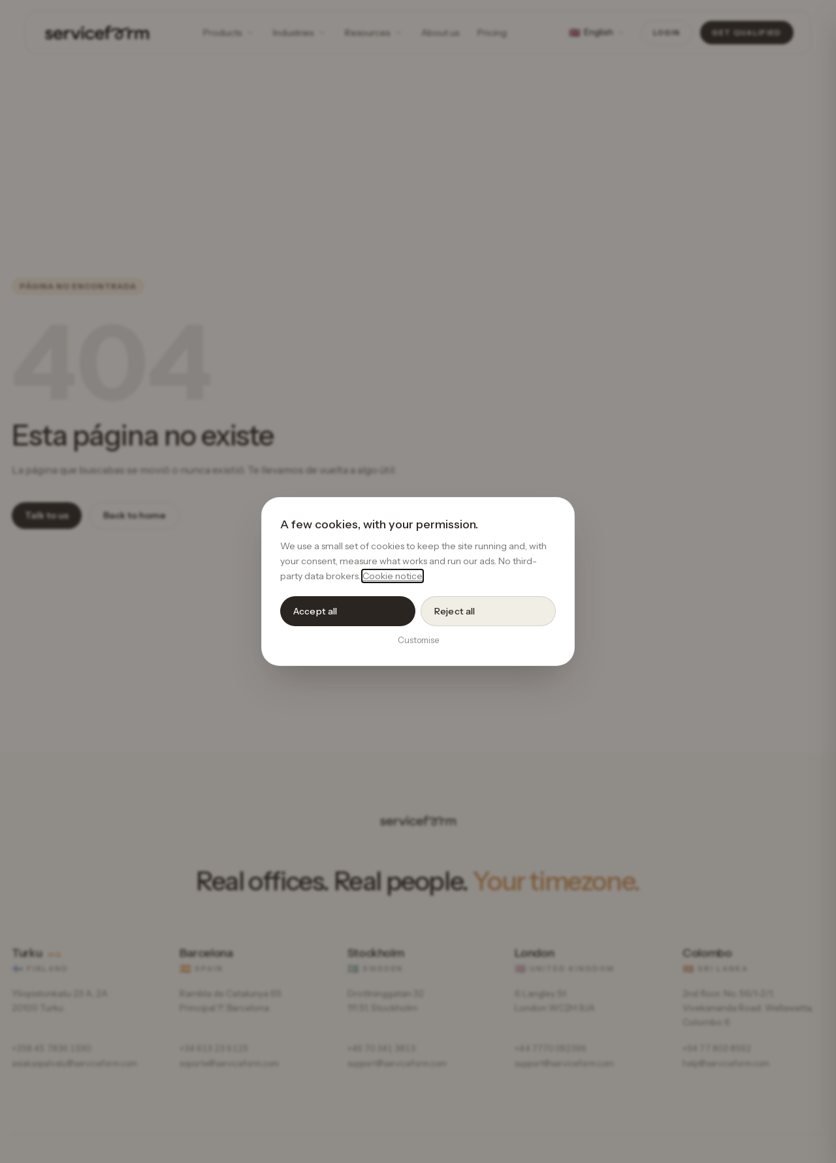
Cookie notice (392, 576)
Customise (418, 640)
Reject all (454, 611)
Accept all (315, 611)
